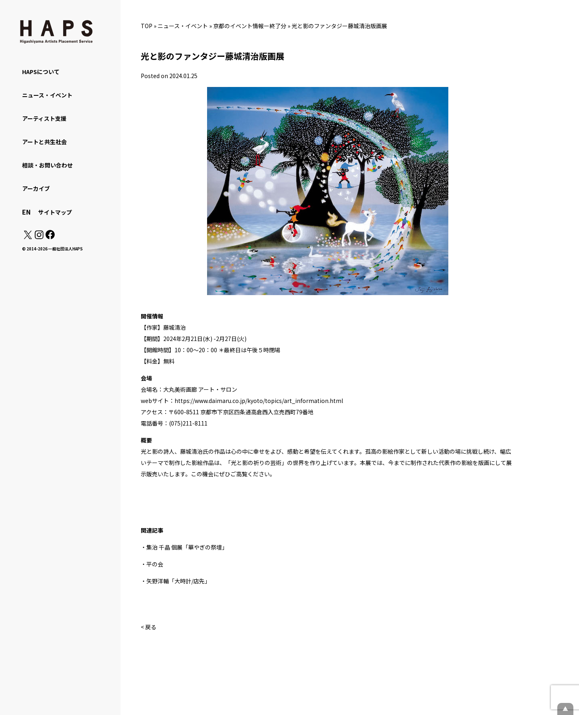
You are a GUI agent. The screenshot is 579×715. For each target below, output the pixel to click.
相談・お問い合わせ (47, 165)
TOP (146, 26)
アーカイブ (36, 188)
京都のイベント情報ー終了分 (249, 26)
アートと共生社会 (44, 142)
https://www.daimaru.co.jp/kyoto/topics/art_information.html (259, 401)
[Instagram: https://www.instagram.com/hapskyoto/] (39, 237)
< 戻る (148, 627)
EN (26, 212)
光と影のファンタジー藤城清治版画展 (339, 26)
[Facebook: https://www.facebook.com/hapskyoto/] (50, 237)
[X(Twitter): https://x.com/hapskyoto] (27, 237)
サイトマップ (55, 212)
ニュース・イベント (183, 26)
